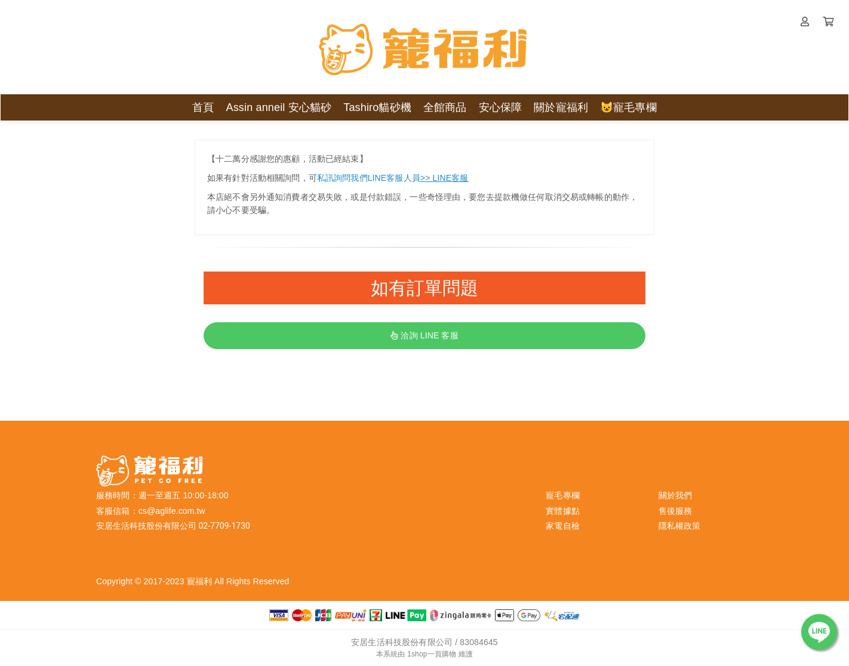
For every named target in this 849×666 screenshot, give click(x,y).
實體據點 (563, 511)
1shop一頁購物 (431, 654)
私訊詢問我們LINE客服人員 (393, 178)
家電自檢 (563, 526)
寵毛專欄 (563, 495)
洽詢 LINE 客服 (424, 335)
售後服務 (676, 511)
